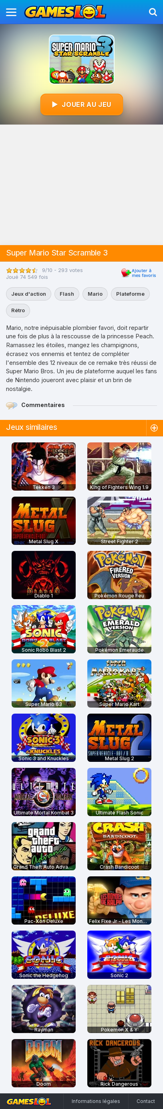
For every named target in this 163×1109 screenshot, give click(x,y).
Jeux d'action (28, 294)
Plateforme (130, 294)
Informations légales (96, 1101)
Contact (146, 1101)
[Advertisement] (81, 185)
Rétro (18, 310)
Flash (67, 294)
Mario (95, 294)
